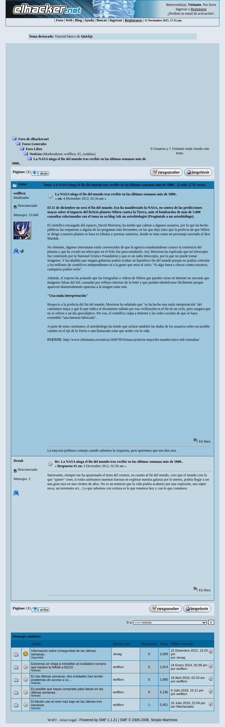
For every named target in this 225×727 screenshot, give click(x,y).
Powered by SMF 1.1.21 (98, 720)
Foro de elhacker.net (33, 139)
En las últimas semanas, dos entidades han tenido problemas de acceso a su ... (67, 678)
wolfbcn (70, 154)
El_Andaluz (86, 154)
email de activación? (199, 13)
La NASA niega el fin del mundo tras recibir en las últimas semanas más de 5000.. (116, 194)
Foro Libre (34, 149)
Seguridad (37, 657)
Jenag (117, 654)
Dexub (18, 461)
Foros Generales (34, 144)
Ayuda (89, 20)
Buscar (101, 20)
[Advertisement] (112, 91)
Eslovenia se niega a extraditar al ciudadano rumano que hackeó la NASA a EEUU (68, 665)
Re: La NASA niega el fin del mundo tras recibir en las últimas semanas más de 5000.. (119, 462)
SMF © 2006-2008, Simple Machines (149, 720)
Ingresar (181, 9)
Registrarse (133, 20)
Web (69, 20)
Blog (78, 20)
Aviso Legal (67, 720)
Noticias (36, 154)
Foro (59, 20)
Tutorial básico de (74, 36)
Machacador (185, 706)
